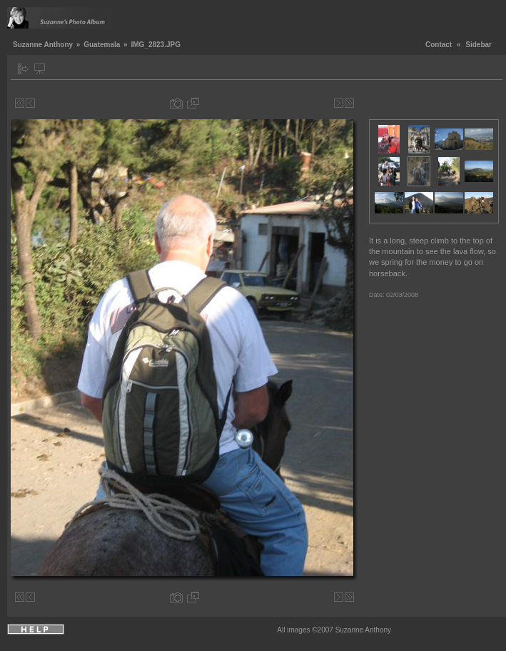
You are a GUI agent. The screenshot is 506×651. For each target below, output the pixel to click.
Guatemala (102, 45)
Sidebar (478, 45)
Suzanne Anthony (43, 45)
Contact (438, 45)
